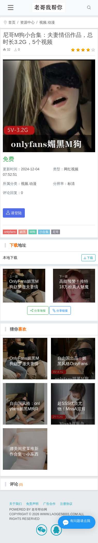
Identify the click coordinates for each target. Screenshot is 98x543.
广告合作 (49, 504)
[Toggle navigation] (10, 8)
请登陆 (14, 213)
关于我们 (15, 504)
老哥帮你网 (39, 509)
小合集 (44, 232)
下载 (88, 258)
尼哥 (55, 232)
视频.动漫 (47, 22)
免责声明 (32, 504)
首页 (10, 22)
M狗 (32, 232)
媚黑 (23, 232)
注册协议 (66, 504)
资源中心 (27, 22)
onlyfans (10, 232)
